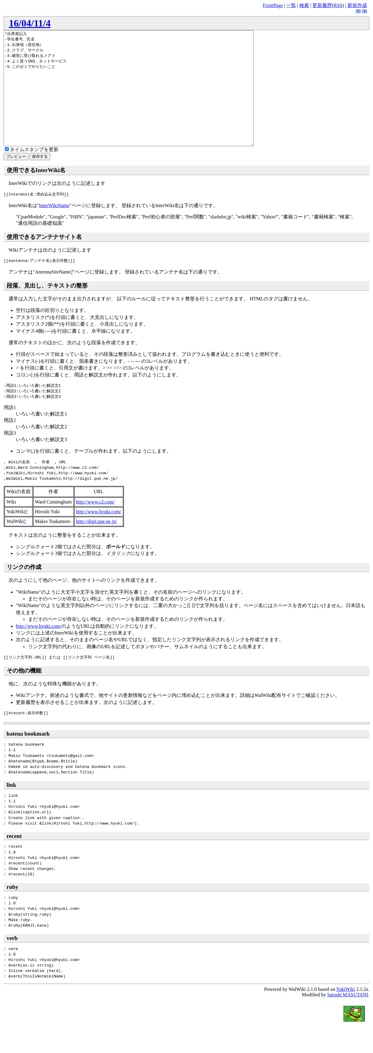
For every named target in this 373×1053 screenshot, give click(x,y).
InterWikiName (54, 228)
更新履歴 (322, 5)
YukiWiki (345, 1012)
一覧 (291, 5)
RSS (338, 5)
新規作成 (357, 5)
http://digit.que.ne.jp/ (96, 544)
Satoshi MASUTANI (347, 1017)
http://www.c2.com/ (95, 524)
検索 (304, 5)
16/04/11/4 (30, 23)
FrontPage (273, 5)
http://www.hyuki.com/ (98, 534)
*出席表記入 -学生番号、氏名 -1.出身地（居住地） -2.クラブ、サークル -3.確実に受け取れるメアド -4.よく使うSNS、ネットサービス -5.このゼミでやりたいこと (144, 99)
